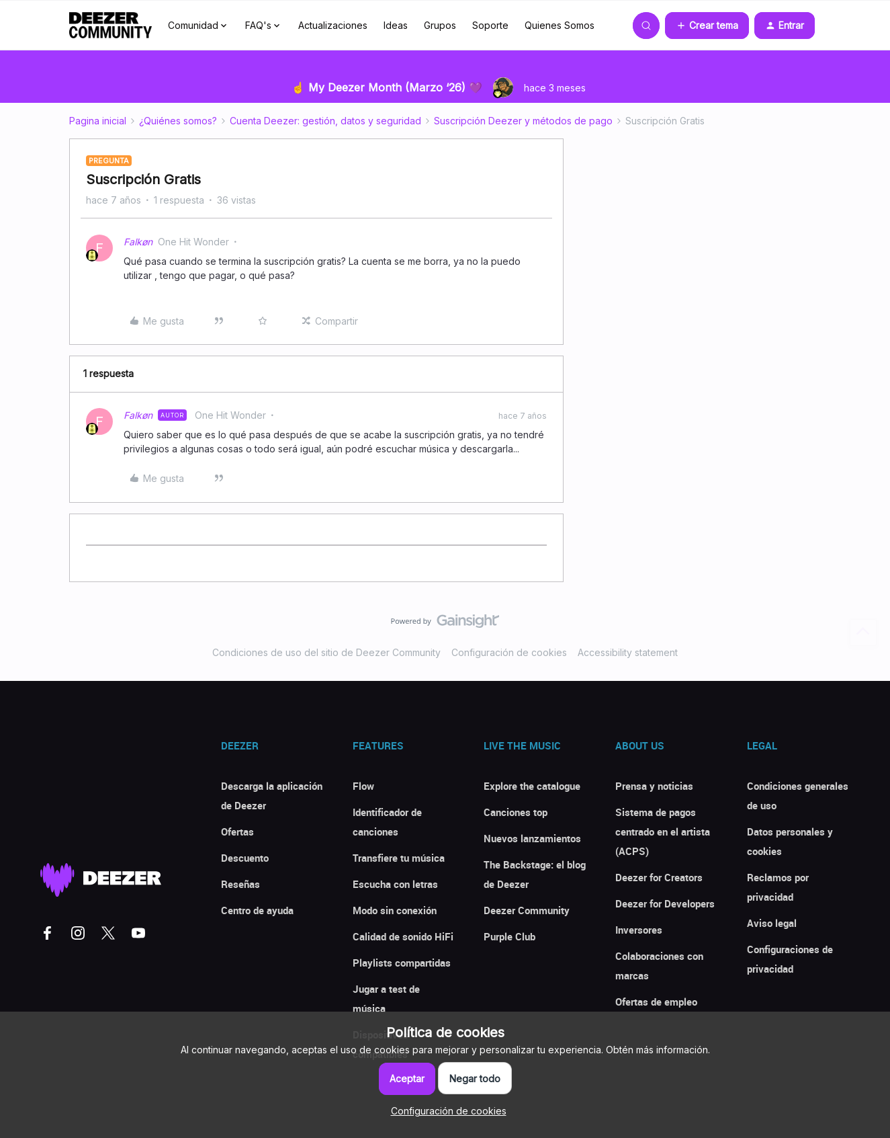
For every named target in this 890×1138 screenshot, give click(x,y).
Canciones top (515, 812)
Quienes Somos (559, 25)
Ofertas (237, 831)
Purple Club (509, 936)
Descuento (245, 857)
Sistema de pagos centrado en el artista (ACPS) (662, 831)
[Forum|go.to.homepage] (110, 25)
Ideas (396, 25)
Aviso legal (772, 923)
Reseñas (240, 884)
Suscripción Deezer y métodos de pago (523, 120)
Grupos (440, 25)
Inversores (638, 929)
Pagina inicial (97, 120)
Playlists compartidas (402, 962)
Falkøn (138, 241)
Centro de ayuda (257, 910)
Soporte (490, 25)
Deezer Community (527, 910)
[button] (707, 25)
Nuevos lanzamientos (532, 838)
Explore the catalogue (532, 785)
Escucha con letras (395, 884)
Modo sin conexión (395, 910)
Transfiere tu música (399, 857)
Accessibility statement (628, 652)
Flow (363, 785)
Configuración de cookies (509, 652)
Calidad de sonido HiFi (403, 936)
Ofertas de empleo (656, 1001)
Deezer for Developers (665, 903)
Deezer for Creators (659, 877)
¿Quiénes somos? (178, 120)
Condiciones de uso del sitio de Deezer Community (326, 652)
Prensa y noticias (654, 785)
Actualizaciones (332, 25)
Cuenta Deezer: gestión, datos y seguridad (325, 120)
